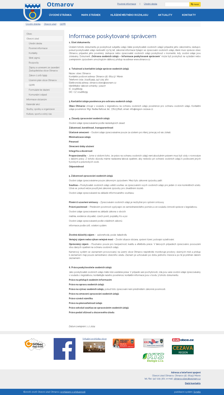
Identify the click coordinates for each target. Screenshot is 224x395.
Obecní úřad (50, 24)
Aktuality (165, 15)
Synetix (197, 392)
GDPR (63, 24)
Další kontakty (193, 383)
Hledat (195, 4)
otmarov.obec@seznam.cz (187, 378)
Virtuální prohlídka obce (94, 345)
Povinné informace (126, 4)
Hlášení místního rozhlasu (129, 15)
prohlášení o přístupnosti (72, 392)
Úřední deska (150, 4)
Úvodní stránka (60, 15)
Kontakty (189, 15)
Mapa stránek (91, 15)
